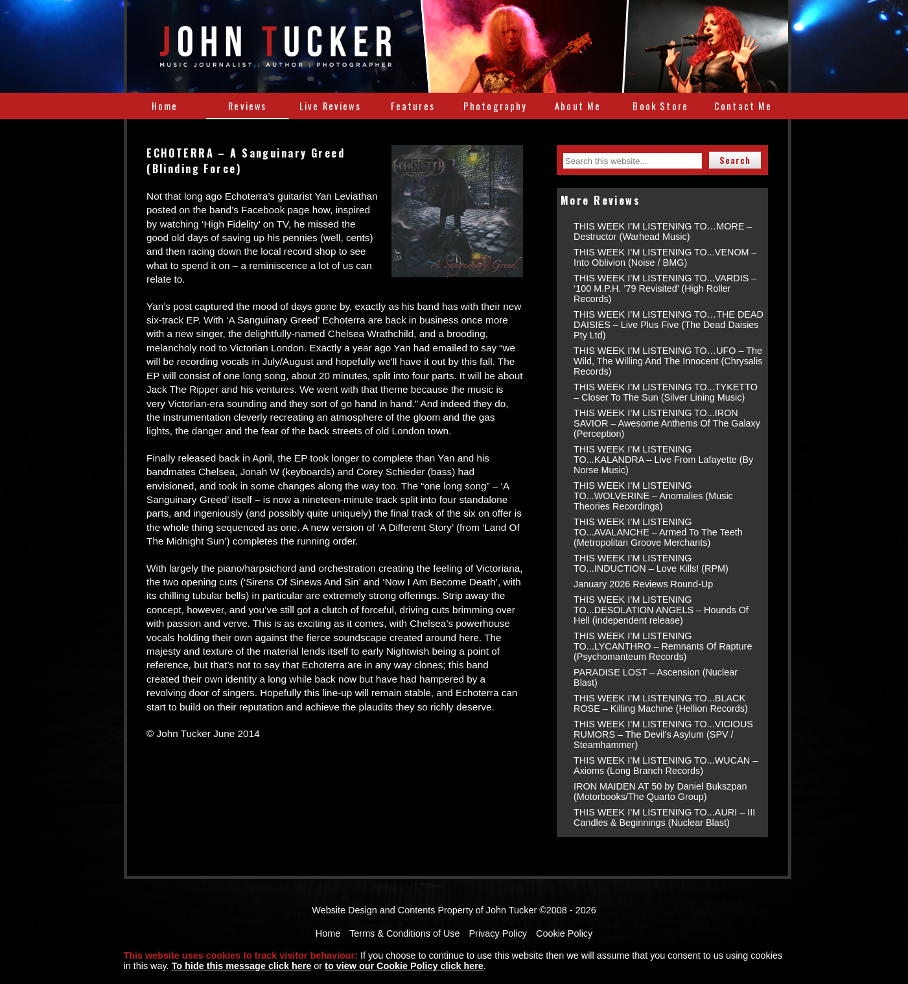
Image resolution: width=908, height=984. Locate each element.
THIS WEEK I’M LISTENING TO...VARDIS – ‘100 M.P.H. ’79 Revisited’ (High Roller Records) (665, 288)
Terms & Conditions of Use (404, 933)
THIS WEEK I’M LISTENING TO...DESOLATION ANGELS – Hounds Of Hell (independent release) (661, 610)
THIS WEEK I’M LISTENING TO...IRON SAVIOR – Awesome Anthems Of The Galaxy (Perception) (667, 423)
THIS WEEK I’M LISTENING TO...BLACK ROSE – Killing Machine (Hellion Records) (661, 703)
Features (413, 106)
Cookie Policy (564, 933)
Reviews (247, 106)
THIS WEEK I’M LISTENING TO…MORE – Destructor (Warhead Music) (663, 231)
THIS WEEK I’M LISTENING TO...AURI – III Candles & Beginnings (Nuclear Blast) (664, 817)
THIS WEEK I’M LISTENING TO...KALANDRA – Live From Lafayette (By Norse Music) (663, 459)
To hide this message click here (242, 966)
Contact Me (743, 106)
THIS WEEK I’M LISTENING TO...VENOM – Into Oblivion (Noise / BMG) (665, 257)
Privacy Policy (498, 933)
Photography (495, 106)
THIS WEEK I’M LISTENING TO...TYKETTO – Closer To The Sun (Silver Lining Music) (666, 392)
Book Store (660, 106)
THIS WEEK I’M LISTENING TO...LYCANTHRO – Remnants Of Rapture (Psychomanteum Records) (663, 646)
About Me (578, 106)
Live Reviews (330, 106)
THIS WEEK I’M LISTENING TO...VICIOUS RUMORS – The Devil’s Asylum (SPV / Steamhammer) (663, 734)
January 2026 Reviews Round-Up (643, 584)
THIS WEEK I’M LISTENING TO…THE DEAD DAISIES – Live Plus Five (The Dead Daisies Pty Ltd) (668, 324)
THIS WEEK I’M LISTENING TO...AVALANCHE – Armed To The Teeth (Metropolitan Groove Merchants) (658, 532)
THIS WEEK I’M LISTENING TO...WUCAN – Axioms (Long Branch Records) (666, 765)
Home (165, 106)
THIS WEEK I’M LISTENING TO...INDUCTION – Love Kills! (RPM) (651, 563)
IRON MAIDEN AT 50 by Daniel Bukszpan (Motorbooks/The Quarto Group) (660, 791)
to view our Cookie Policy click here (404, 966)
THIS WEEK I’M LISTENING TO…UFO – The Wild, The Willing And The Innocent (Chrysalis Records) (668, 361)
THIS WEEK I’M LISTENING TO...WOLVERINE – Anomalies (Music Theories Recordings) (653, 495)
